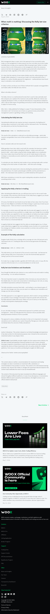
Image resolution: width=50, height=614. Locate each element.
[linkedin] (14, 15)
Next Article (43, 405)
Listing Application (6, 538)
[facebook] (10, 15)
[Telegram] (5, 594)
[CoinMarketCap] (5, 597)
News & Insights (6, 8)
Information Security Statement (10, 610)
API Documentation (6, 556)
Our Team (4, 575)
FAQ (2, 563)
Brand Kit (3, 585)
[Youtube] (8, 594)
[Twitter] (2, 594)
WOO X (3, 528)
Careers (3, 578)
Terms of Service (6, 605)
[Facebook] (11, 594)
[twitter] (2, 15)
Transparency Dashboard (8, 581)
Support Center (5, 553)
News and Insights (6, 571)
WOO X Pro (4, 531)
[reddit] (18, 15)
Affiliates (3, 535)
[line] (22, 15)
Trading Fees (4, 549)
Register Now (41, 2)
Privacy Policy (5, 607)
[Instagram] (2, 597)
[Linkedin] (14, 594)
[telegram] (6, 15)
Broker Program (5, 541)
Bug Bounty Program (7, 560)
